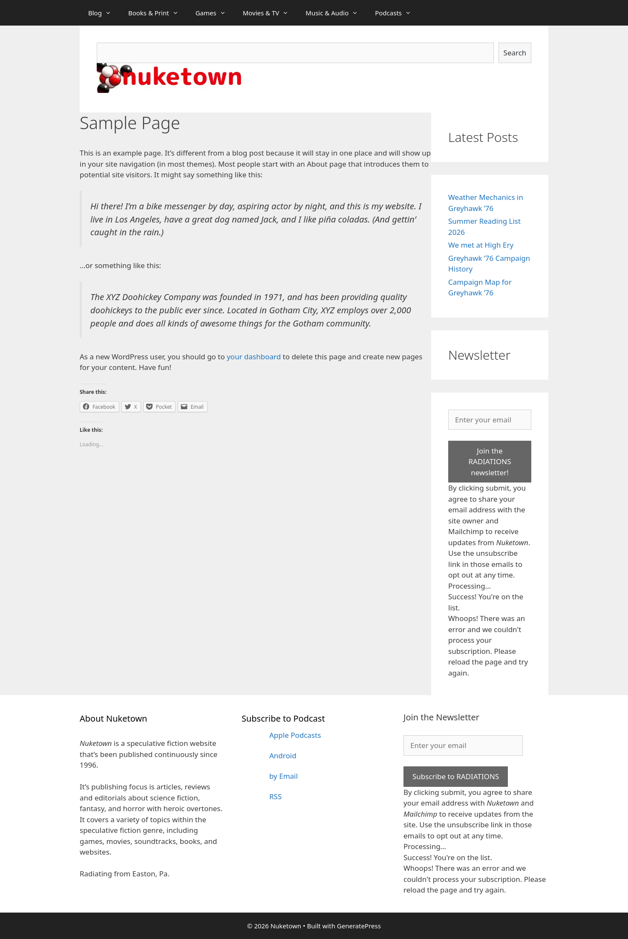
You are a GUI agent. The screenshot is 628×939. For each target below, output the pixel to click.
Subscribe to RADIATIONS (455, 776)
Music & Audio (335, 13)
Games (215, 13)
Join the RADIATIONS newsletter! (489, 461)
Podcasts (397, 13)
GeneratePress (359, 926)
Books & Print (157, 13)
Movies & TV (270, 13)
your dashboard (254, 356)
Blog (104, 13)
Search (515, 53)
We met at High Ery (480, 245)
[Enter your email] (489, 420)
